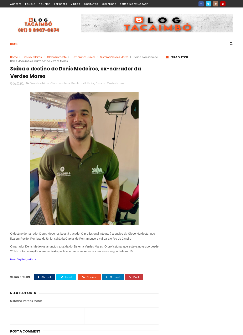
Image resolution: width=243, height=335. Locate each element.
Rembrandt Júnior (83, 57)
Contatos (91, 4)
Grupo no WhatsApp (134, 4)
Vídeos (75, 4)
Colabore (109, 4)
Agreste (15, 4)
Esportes (60, 4)
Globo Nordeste (57, 57)
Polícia (30, 4)
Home (14, 44)
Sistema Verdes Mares (114, 57)
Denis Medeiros (32, 57)
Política (45, 4)
